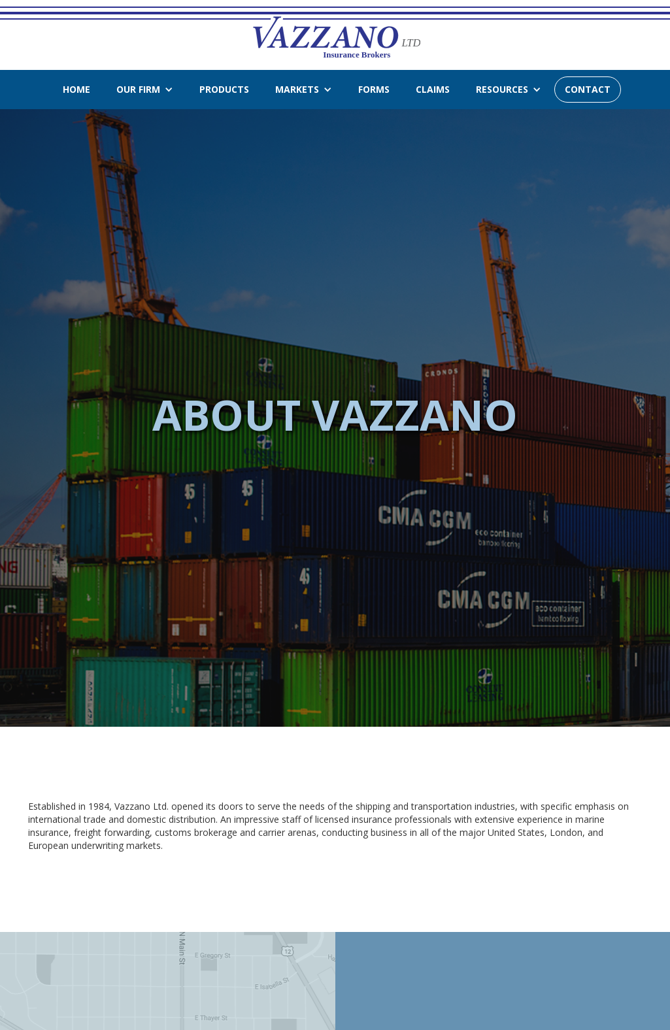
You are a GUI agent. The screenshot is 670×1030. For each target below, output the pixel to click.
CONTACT (588, 89)
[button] (144, 89)
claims (433, 89)
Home (76, 89)
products (224, 89)
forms (374, 89)
